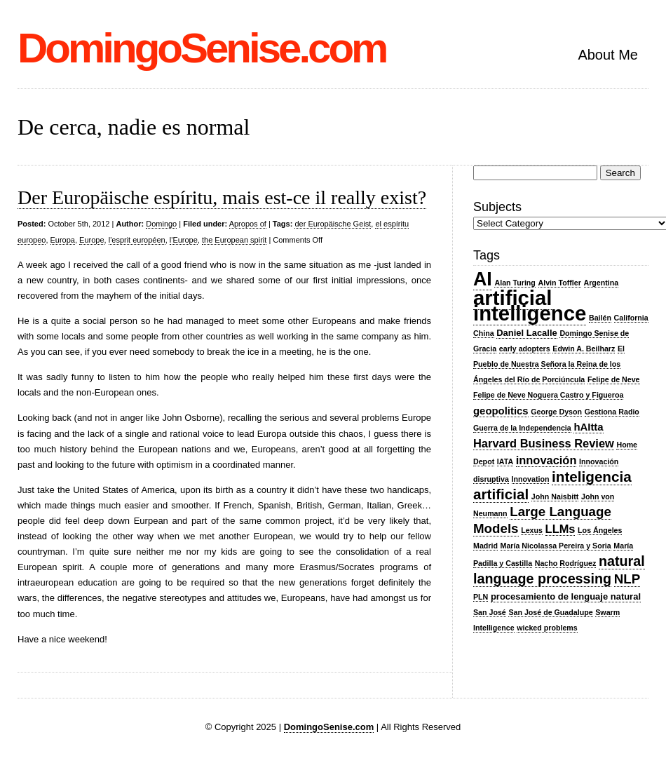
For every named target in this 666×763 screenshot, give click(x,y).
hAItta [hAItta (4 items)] (588, 427)
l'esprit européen (137, 240)
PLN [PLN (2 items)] (480, 597)
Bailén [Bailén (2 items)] (600, 317)
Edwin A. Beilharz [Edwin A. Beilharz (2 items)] (583, 348)
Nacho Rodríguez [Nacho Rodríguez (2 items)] (566, 563)
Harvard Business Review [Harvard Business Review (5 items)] (543, 443)
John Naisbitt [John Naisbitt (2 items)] (555, 496)
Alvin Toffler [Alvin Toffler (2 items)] (559, 282)
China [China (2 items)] (483, 333)
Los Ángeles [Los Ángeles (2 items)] (600, 530)
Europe (91, 240)
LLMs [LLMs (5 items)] (560, 528)
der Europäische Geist (332, 224)
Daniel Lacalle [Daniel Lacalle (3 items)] (526, 333)
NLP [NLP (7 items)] (627, 579)
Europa (62, 240)
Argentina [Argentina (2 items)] (601, 282)
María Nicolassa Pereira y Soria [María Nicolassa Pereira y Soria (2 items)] (556, 545)
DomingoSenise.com (202, 48)
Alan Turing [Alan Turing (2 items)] (514, 282)
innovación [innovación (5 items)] (546, 460)
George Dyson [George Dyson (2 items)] (556, 411)
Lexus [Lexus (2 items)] (532, 530)
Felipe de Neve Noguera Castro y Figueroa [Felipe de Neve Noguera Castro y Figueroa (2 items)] (548, 395)
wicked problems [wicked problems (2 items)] (547, 627)
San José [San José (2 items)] (489, 612)
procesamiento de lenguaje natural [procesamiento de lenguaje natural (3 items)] (566, 596)
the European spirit (234, 240)
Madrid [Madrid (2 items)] (485, 545)
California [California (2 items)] (631, 317)
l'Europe (184, 240)
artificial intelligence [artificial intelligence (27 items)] (529, 305)
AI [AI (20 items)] (482, 279)
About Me (608, 54)
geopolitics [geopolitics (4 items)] (501, 411)
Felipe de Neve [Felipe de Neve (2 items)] (613, 379)
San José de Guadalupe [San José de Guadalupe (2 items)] (550, 612)
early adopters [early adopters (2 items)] (524, 348)
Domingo (161, 224)
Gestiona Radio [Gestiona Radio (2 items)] (612, 411)
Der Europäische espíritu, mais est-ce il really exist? (222, 197)
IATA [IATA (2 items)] (505, 461)
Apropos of (247, 224)
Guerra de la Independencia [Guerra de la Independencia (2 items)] (522, 428)
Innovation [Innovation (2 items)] (531, 479)
